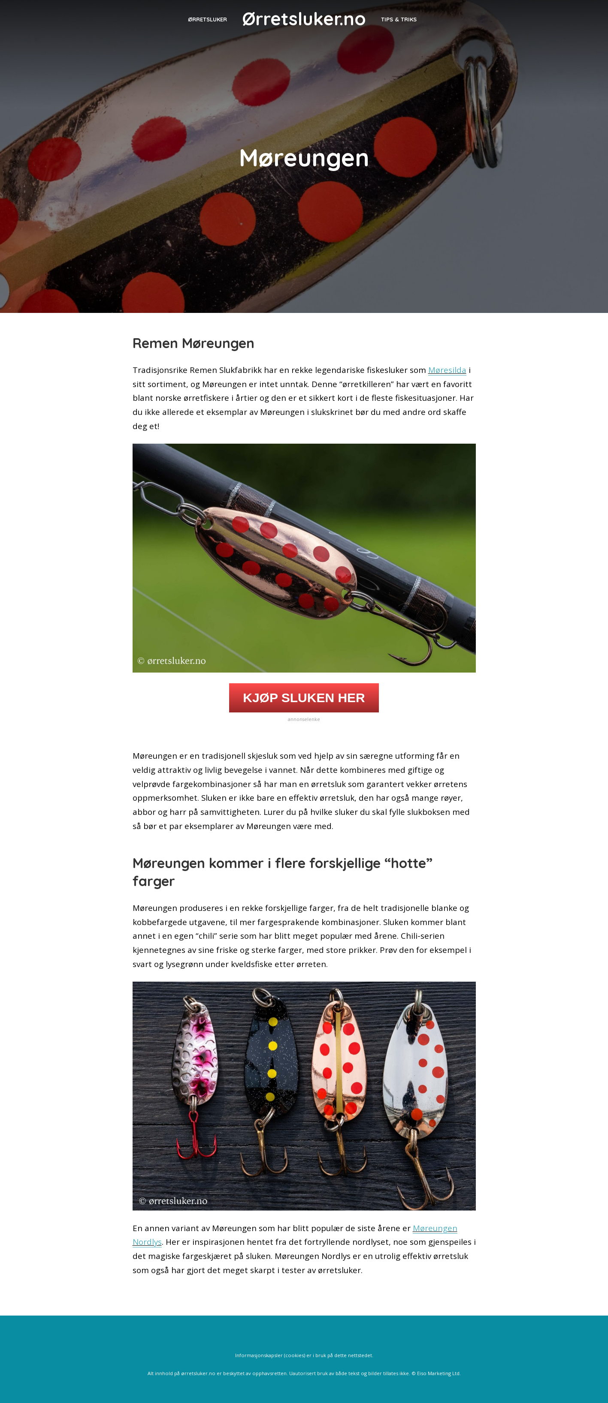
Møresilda (447, 369)
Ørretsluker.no (304, 18)
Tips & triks (399, 19)
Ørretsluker (207, 19)
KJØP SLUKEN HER (304, 698)
